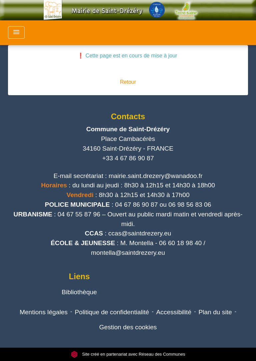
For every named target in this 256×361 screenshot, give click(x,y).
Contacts (128, 116)
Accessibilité (174, 312)
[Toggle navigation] (16, 32)
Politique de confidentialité (112, 312)
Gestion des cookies (128, 327)
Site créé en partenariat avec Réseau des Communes (128, 354)
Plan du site (215, 312)
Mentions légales (44, 312)
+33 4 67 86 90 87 (128, 158)
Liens (79, 276)
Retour (128, 82)
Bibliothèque (79, 292)
